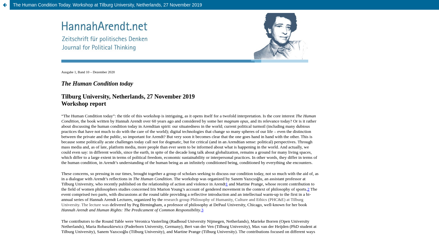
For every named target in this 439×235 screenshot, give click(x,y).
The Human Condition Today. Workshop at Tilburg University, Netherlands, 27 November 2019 (107, 4)
